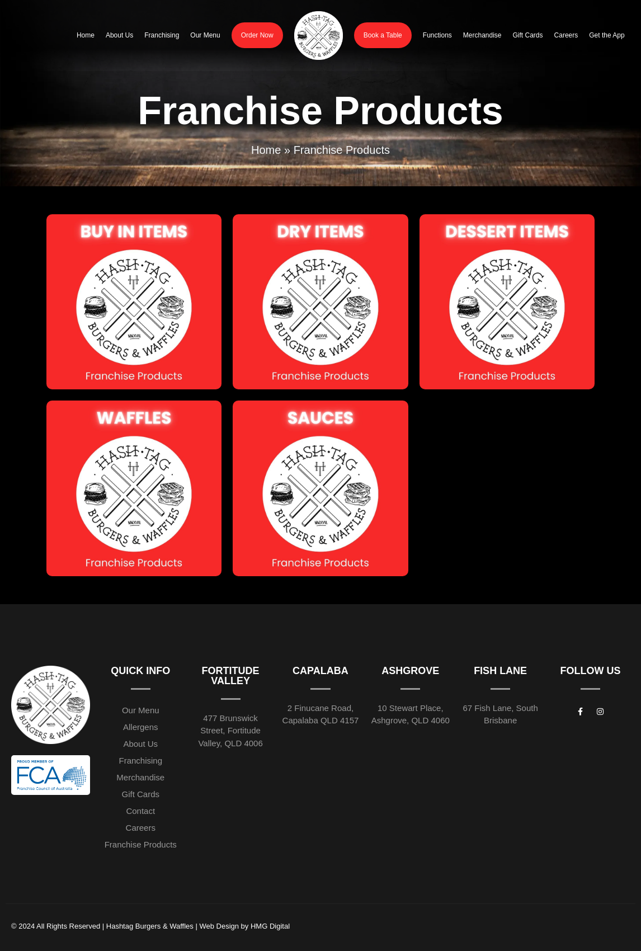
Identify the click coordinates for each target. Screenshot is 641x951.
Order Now (257, 35)
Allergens (140, 727)
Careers (566, 35)
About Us (119, 35)
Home (86, 35)
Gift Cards (528, 35)
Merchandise (482, 35)
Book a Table (383, 35)
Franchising (161, 35)
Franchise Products (141, 844)
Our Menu (205, 35)
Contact (140, 811)
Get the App (606, 35)
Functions (437, 35)
